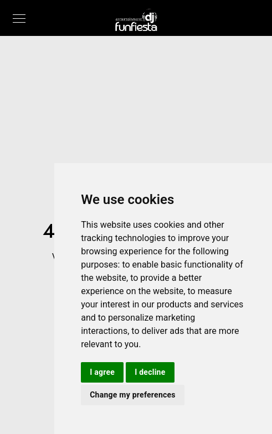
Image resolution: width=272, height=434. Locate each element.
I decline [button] (150, 372)
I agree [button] (102, 372)
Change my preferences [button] (133, 394)
